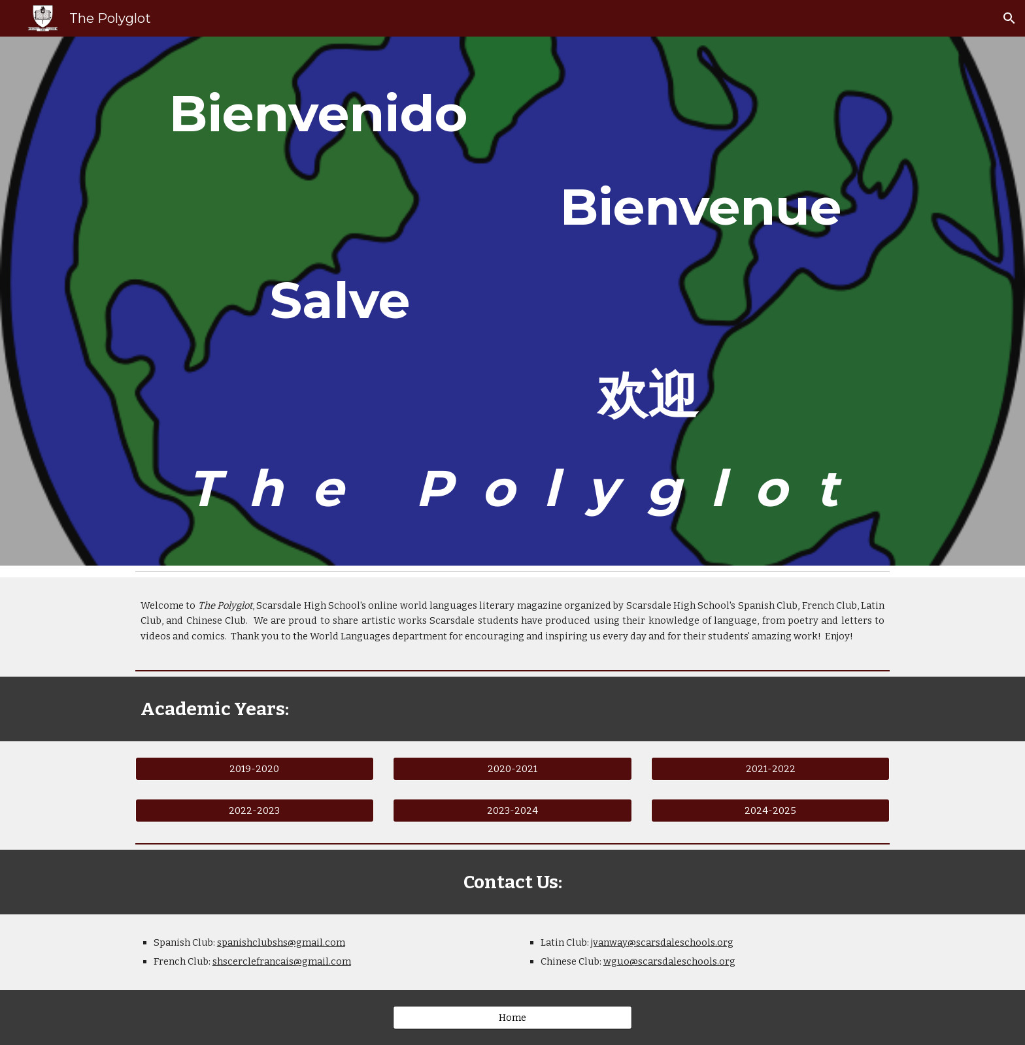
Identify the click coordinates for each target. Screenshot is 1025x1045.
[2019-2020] (254, 769)
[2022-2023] (254, 810)
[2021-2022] (770, 769)
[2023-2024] (512, 810)
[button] (1009, 18)
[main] (512, 301)
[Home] (512, 1018)
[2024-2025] (770, 810)
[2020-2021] (512, 769)
